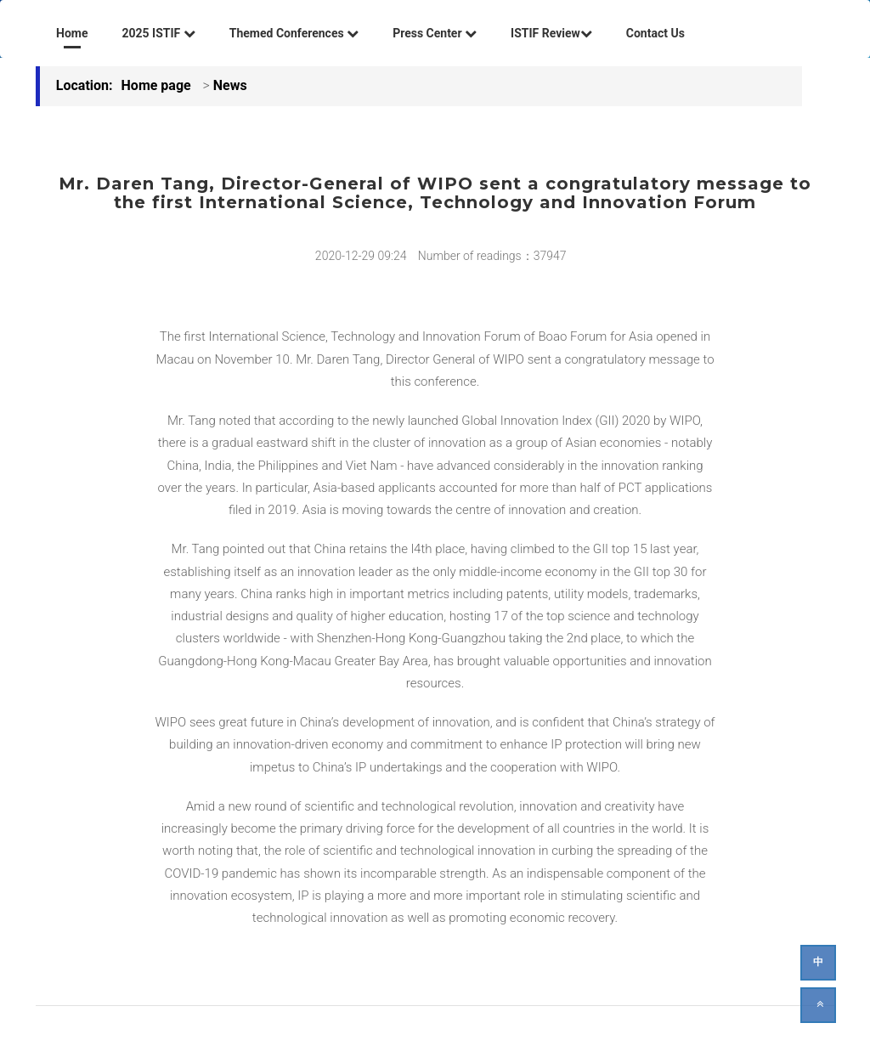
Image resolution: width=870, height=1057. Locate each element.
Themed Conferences (294, 33)
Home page (156, 85)
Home (72, 33)
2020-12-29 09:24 (361, 256)
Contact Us (655, 33)
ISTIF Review (551, 33)
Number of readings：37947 (492, 256)
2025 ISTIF (158, 33)
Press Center (435, 33)
